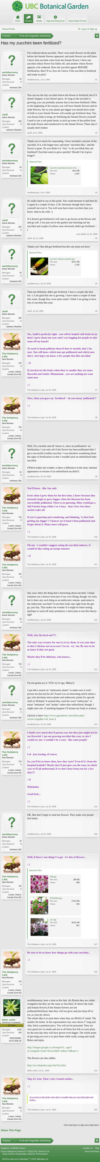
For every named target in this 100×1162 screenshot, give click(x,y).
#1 (96, 87)
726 (19, 364)
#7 (96, 391)
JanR (5, 115)
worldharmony (10, 72)
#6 (96, 327)
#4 (96, 239)
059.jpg (53, 879)
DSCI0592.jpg (56, 901)
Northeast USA (15, 88)
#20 (95, 1122)
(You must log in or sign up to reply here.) (81, 1128)
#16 (95, 852)
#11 (95, 586)
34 (20, 79)
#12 (95, 629)
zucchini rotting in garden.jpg (62, 259)
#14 (95, 727)
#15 (95, 809)
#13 (95, 677)
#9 (96, 481)
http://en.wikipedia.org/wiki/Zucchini (46, 1068)
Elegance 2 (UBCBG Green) (13, 1152)
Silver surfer (8, 1023)
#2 (96, 133)
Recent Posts (8, 29)
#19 (95, 1074)
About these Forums (77, 21)
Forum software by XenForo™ (25, 1155)
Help (97, 1152)
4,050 (19, 1033)
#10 (95, 538)
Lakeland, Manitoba (13, 130)
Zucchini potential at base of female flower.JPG (70, 168)
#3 (96, 193)
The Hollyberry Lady (10, 355)
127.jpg (53, 922)
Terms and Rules (92, 1155)
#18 (95, 995)
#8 (96, 439)
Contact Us (87, 1152)
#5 (96, 284)
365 (19, 122)
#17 (95, 947)
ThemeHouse (41, 1157)
